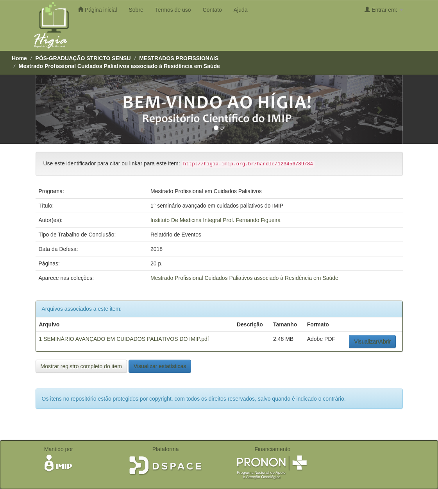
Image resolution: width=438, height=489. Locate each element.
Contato (212, 10)
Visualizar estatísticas (160, 366)
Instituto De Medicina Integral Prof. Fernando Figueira (215, 220)
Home (19, 58)
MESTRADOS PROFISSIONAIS (178, 58)
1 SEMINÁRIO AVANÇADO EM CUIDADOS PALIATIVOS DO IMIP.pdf (124, 339)
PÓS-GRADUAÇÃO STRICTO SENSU (83, 58)
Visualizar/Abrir (372, 342)
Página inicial (97, 9)
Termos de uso (173, 10)
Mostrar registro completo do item (81, 366)
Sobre (136, 10)
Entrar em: (383, 9)
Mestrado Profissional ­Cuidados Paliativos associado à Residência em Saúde (119, 66)
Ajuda (241, 10)
